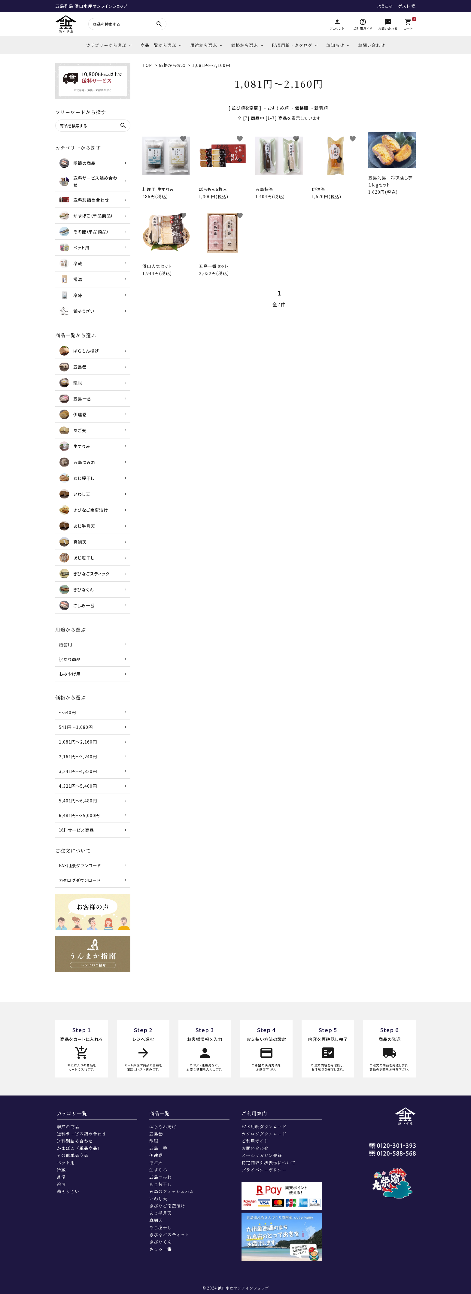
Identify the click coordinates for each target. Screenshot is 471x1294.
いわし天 (158, 1199)
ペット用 (66, 1162)
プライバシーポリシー (264, 1170)
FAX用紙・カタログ (292, 45)
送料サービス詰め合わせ (81, 1134)
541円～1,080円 (76, 727)
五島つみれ (160, 1177)
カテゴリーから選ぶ (106, 45)
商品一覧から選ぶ (158, 45)
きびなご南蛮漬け (167, 1206)
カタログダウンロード (80, 880)
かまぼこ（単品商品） (79, 1148)
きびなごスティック (169, 1235)
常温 (61, 1177)
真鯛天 (156, 1220)
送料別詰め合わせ (75, 1141)
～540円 (67, 712)
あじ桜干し (160, 1184)
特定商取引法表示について (269, 1162)
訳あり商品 (70, 659)
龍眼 (153, 1141)
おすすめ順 (278, 108)
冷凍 (61, 1184)
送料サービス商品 (76, 830)
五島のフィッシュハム (171, 1191)
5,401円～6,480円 (78, 801)
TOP (147, 65)
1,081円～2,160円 (211, 65)
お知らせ (335, 45)
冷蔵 (61, 1170)
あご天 (156, 1162)
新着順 (321, 108)
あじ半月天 (160, 1213)
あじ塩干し (160, 1227)
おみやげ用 (70, 674)
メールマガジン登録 (262, 1155)
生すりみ (158, 1170)
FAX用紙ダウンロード (80, 865)
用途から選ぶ (203, 45)
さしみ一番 (160, 1249)
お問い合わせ (371, 45)
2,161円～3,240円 (78, 756)
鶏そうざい (68, 1191)
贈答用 (65, 644)
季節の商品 (68, 1126)
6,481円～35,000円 (79, 815)
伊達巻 (156, 1155)
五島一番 (158, 1148)
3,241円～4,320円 (78, 771)
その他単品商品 (72, 1155)
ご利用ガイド (255, 1141)
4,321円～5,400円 (78, 786)
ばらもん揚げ (162, 1126)
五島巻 (156, 1134)
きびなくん (160, 1242)
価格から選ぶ (244, 45)
